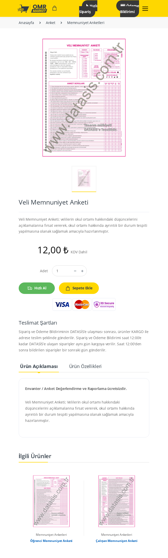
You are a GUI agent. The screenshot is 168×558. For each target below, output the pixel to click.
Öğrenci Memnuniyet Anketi (51, 541)
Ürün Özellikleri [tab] (85, 366)
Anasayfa (26, 22)
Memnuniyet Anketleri (85, 22)
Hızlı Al (36, 288)
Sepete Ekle (78, 288)
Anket (50, 22)
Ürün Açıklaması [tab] (39, 366)
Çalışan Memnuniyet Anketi (117, 541)
